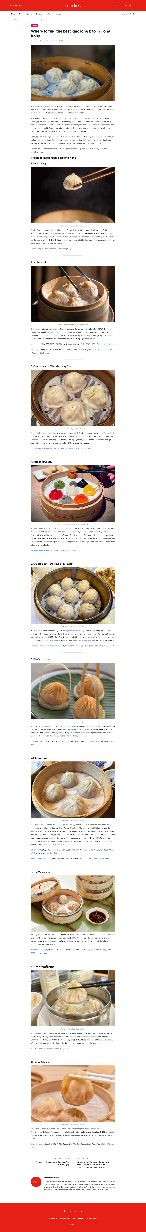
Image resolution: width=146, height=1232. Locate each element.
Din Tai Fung (36, 230)
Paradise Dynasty (38, 528)
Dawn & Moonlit (91, 1129)
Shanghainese (87, 640)
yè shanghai (87, 336)
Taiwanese (58, 233)
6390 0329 (110, 344)
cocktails (80, 729)
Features (49, 14)
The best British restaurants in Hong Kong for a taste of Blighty (52, 1163)
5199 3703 (44, 353)
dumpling (47, 122)
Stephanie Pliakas (39, 41)
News (21, 14)
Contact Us (53, 1219)
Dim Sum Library (68, 726)
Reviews (39, 14)
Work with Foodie (128, 14)
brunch (47, 941)
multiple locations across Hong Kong (56, 249)
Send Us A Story (77, 1219)
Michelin (38, 329)
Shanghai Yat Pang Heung (73, 631)
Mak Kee (34, 1033)
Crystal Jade (36, 433)
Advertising (64, 1219)
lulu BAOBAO (64, 825)
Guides (29, 14)
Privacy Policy (91, 1219)
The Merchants (53, 935)
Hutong (68, 736)
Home (13, 14)
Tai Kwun (54, 844)
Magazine (59, 14)
